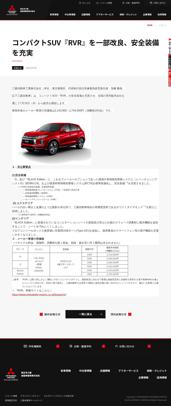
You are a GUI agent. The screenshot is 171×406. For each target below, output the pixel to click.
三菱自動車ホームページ (31, 400)
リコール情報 (11, 395)
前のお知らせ (52, 314)
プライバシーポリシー (30, 395)
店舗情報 (85, 14)
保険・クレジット (128, 14)
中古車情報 (70, 14)
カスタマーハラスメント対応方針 (59, 395)
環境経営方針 (11, 400)
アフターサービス (105, 14)
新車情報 (54, 14)
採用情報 (162, 14)
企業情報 (147, 14)
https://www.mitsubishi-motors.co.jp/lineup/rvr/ (39, 294)
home (149, 25)
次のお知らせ (119, 314)
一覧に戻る (85, 314)
